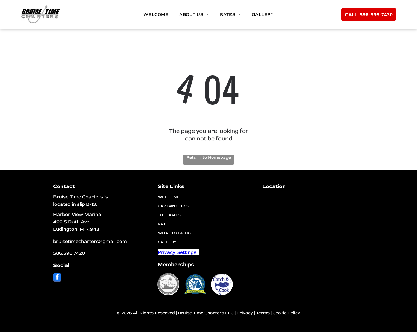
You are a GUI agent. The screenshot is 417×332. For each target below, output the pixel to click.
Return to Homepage (208, 157)
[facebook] (57, 278)
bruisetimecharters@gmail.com (90, 241)
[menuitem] (156, 14)
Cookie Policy (286, 313)
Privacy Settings (177, 252)
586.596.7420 (69, 253)
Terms (263, 313)
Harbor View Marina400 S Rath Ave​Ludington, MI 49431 (77, 221)
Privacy (245, 313)
